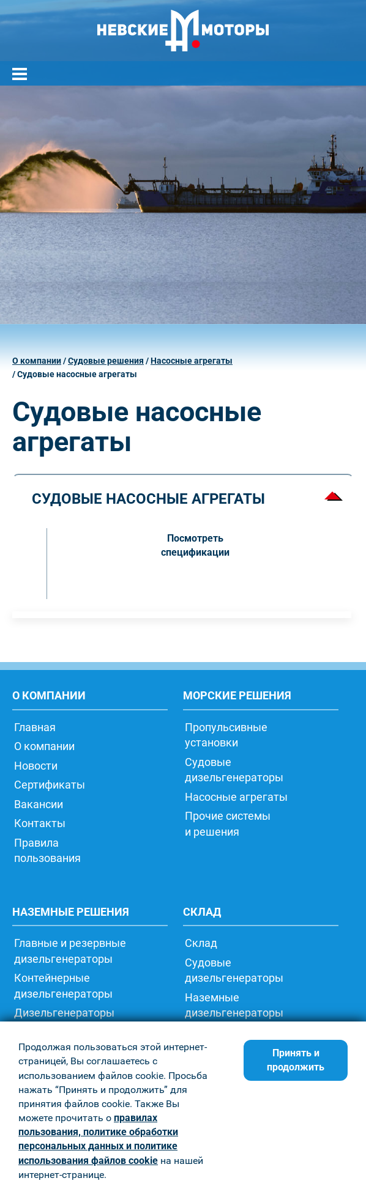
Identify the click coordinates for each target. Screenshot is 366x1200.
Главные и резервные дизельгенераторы (70, 950)
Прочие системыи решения (228, 823)
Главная (35, 727)
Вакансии (38, 804)
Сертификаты (49, 784)
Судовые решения (106, 361)
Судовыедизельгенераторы (234, 769)
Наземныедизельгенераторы (234, 1005)
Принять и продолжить (295, 1060)
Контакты (39, 822)
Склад (201, 942)
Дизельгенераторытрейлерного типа (64, 1020)
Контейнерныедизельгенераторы (63, 985)
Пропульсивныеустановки (226, 735)
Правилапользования (47, 850)
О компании (36, 361)
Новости (36, 765)
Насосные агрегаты (192, 361)
